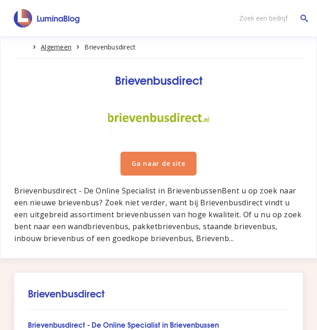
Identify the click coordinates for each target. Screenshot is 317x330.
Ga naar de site (158, 163)
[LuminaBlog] (47, 18)
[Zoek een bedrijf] (271, 18)
